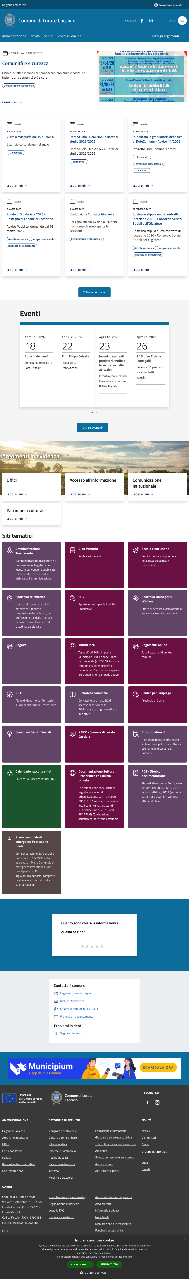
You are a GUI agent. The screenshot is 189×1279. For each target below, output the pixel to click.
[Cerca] (182, 20)
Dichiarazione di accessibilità (113, 1223)
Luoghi (146, 1162)
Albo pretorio (103, 1204)
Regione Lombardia (14, 5)
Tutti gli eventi (92, 427)
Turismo (54, 1171)
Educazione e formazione (110, 1130)
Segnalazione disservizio (64, 1204)
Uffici (5, 1144)
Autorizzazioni (104, 1164)
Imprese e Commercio (62, 1151)
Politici (6, 1157)
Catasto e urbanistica (62, 1164)
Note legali (102, 1217)
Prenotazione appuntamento (67, 1197)
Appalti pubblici (58, 1157)
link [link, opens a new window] (130, 1256)
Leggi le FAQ (56, 1210)
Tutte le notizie (94, 292)
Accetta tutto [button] (80, 1264)
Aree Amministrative (15, 1137)
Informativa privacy (107, 1210)
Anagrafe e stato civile (63, 1131)
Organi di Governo (13, 1131)
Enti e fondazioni (12, 1151)
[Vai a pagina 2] (96, 412)
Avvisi (14, 124)
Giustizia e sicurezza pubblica (113, 1137)
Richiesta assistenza (61, 1217)
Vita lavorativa (58, 1144)
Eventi (146, 1169)
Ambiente (101, 1150)
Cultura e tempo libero (63, 1137)
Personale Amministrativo (18, 1164)
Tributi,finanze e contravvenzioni (115, 1144)
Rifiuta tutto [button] (109, 1264)
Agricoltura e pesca (107, 1170)
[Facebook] (140, 20)
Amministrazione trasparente (113, 1197)
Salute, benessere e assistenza (114, 1157)
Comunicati (149, 1137)
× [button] (184, 1238)
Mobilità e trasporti (61, 1177)
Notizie (14, 53)
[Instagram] (149, 20)
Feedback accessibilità (109, 1230)
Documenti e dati (13, 1171)
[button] (94, 1273)
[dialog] (94, 1257)
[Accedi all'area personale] (168, 5)
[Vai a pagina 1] (92, 412)
